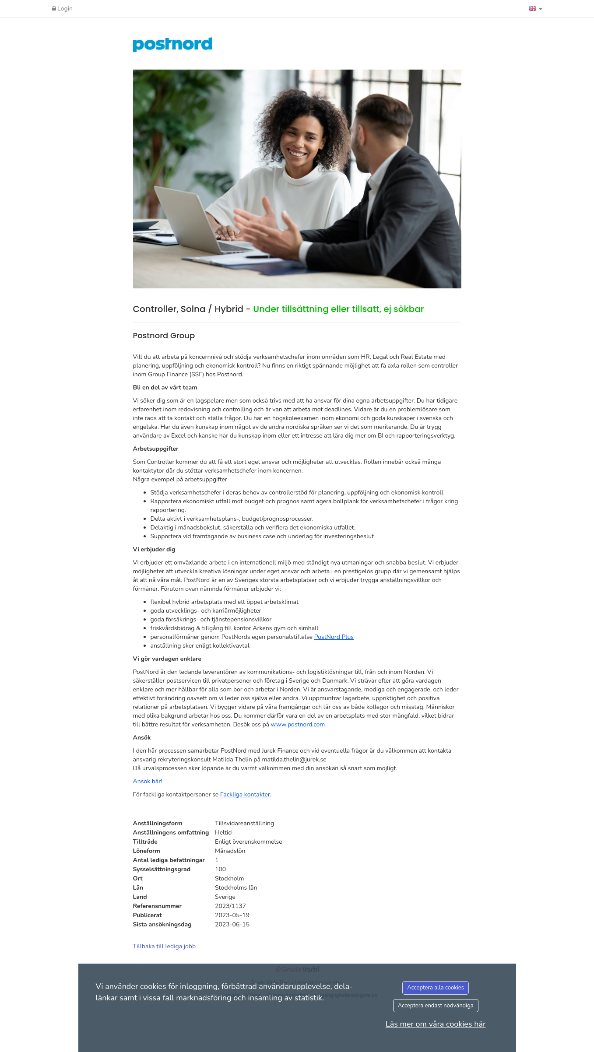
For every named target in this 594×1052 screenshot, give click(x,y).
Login (62, 8)
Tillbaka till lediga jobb (164, 946)
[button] (536, 9)
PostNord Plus (334, 637)
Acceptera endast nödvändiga (436, 1006)
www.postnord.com (298, 724)
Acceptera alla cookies (435, 988)
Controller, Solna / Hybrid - (278, 309)
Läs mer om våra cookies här (436, 1024)
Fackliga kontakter (245, 794)
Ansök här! (147, 781)
